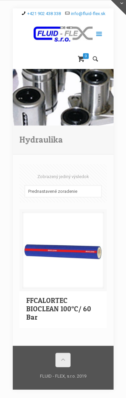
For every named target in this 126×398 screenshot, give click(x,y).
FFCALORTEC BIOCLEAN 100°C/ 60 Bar (58, 308)
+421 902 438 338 (44, 13)
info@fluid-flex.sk (88, 13)
